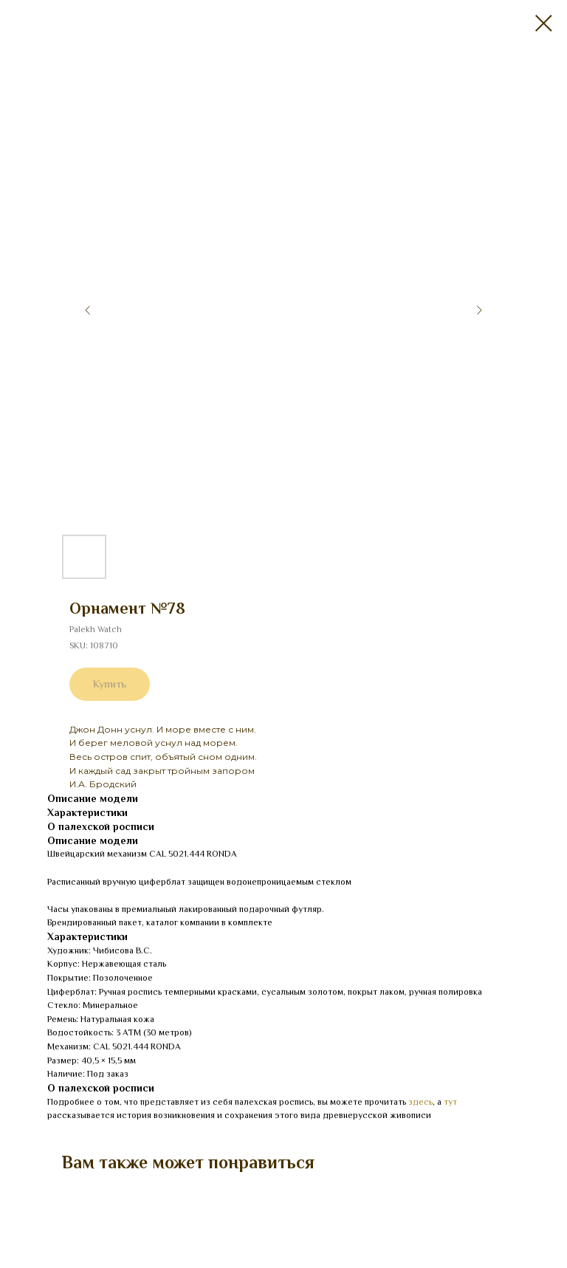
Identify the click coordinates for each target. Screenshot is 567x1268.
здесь (420, 1102)
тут (450, 1102)
